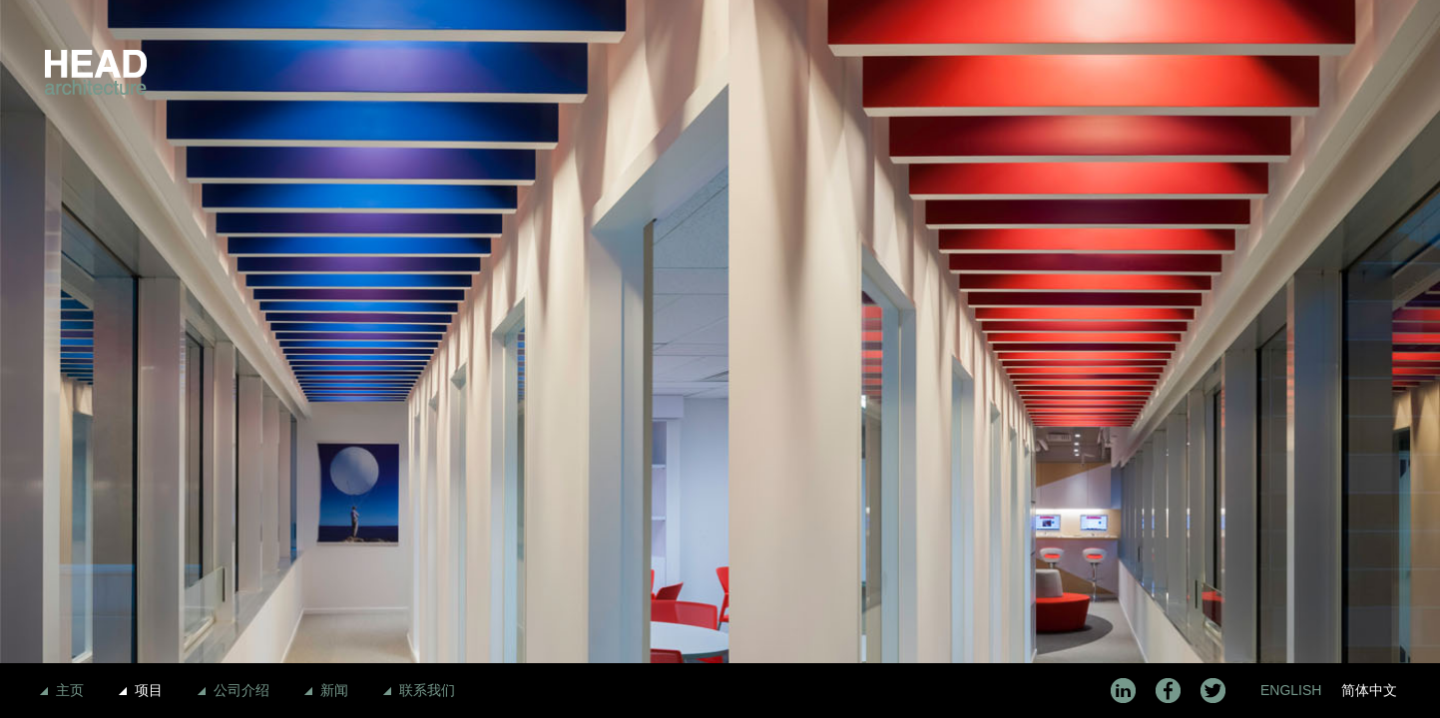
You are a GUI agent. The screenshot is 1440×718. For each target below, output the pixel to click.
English (1290, 690)
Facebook (1168, 690)
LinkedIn (1123, 690)
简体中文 (1369, 690)
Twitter (1212, 690)
